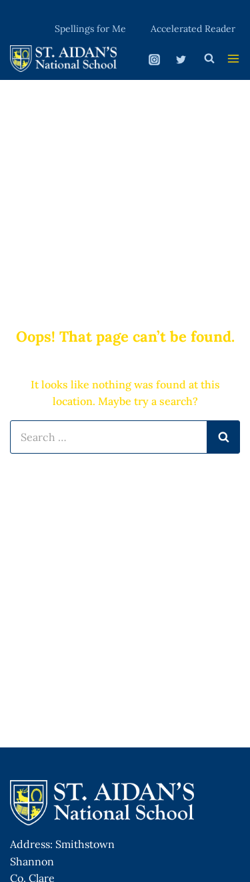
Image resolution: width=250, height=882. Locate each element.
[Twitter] (180, 60)
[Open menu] (233, 58)
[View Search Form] (209, 58)
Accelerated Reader (193, 29)
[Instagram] (154, 60)
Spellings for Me (90, 29)
